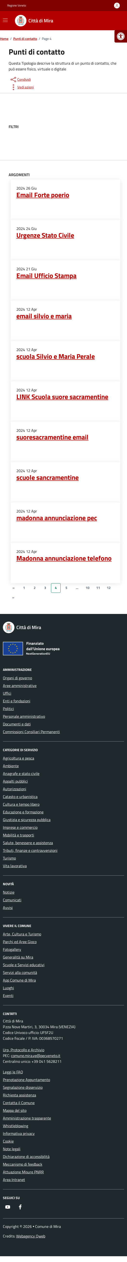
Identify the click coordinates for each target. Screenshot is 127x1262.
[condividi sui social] (20, 79)
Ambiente (11, 766)
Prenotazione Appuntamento (26, 1080)
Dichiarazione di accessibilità (26, 1156)
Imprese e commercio (20, 827)
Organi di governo (17, 678)
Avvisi (8, 907)
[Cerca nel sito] (114, 20)
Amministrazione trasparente (27, 1118)
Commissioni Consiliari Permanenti (31, 732)
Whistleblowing (15, 1126)
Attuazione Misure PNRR (23, 1172)
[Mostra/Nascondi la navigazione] (5, 20)
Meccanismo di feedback (22, 1164)
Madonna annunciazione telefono (64, 558)
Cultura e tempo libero (21, 804)
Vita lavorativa (15, 866)
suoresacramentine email (52, 437)
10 (87, 587)
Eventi (8, 995)
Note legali (11, 1149)
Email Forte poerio (42, 195)
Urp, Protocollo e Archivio (23, 1050)
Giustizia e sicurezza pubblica (27, 820)
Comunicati (12, 900)
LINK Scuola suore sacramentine (62, 397)
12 (109, 587)
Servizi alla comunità (20, 972)
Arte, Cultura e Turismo (22, 934)
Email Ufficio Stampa (46, 275)
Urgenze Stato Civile (45, 235)
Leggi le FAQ (13, 1072)
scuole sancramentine (47, 477)
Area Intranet (14, 1179)
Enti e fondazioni (16, 701)
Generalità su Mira (18, 957)
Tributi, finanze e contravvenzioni (30, 850)
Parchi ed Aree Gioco (20, 942)
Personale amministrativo (24, 716)
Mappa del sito (14, 1110)
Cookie (8, 1141)
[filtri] (82, 127)
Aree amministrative (20, 685)
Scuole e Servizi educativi (23, 965)
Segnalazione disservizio (23, 1087)
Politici (8, 708)
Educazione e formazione (23, 812)
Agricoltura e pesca (18, 758)
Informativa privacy (19, 1133)
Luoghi (8, 988)
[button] (120, 36)
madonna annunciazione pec (56, 518)
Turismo (9, 858)
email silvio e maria (44, 316)
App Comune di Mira (19, 980)
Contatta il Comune (19, 1103)
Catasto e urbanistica (20, 796)
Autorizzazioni (14, 789)
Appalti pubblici (15, 781)
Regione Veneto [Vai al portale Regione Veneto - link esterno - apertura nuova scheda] (16, 5)
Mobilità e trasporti (18, 835)
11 (98, 587)
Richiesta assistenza (19, 1095)
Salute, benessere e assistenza (28, 843)
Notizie (8, 892)
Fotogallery (12, 949)
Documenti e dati (17, 724)
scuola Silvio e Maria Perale (55, 356)
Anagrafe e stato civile (21, 773)
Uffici (7, 693)
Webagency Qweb (30, 1236)
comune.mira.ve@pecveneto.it (35, 1055)
